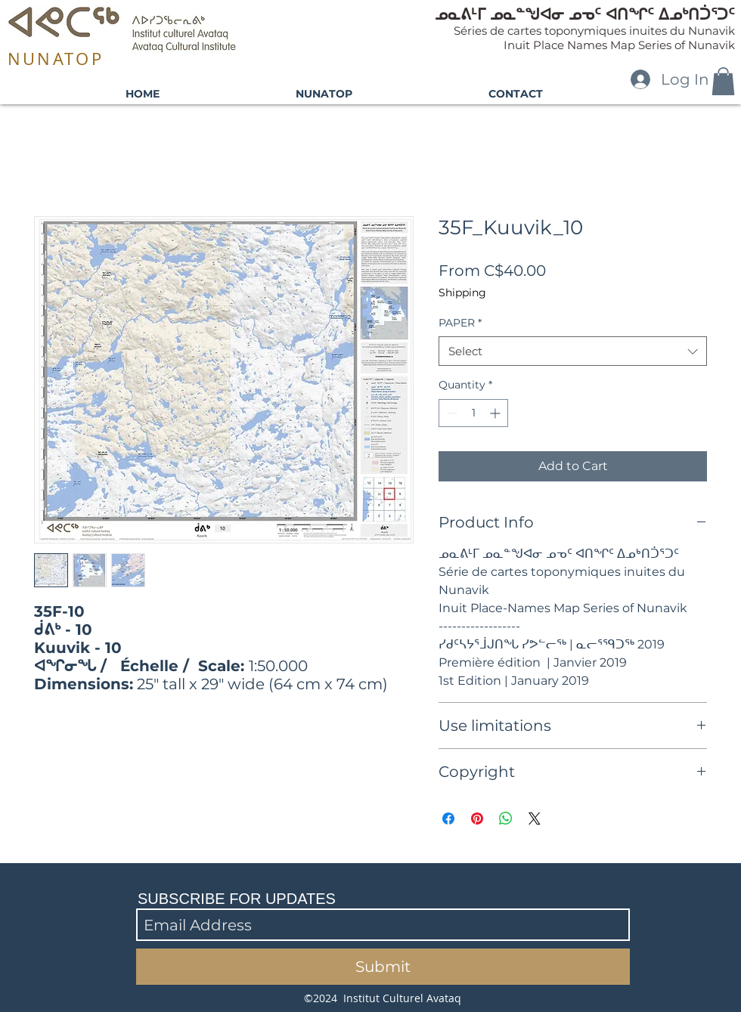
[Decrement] (450, 413)
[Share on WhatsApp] (506, 818)
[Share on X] (535, 818)
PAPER (460, 323)
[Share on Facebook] (448, 818)
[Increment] (496, 413)
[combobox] (573, 351)
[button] (723, 81)
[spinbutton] (473, 413)
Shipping (462, 292)
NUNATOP (56, 59)
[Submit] (383, 967)
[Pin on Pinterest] (477, 818)
